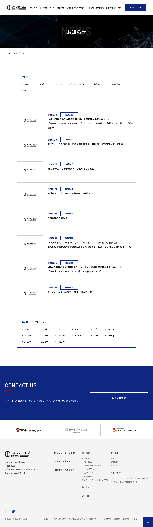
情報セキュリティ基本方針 (100, 519)
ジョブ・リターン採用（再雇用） (96, 479)
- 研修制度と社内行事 (92, 465)
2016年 (77, 335)
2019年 (28, 335)
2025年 (28, 329)
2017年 (61, 335)
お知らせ (90, 7)
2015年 (94, 335)
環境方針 (126, 519)
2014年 (111, 335)
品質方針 (117, 519)
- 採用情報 (87, 462)
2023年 (61, 329)
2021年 (94, 329)
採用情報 (100, 7)
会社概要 (114, 462)
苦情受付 (135, 519)
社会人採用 (88, 476)
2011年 (61, 341)
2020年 (111, 329)
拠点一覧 (114, 465)
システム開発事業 (56, 7)
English (120, 7)
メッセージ (115, 458)
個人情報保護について (77, 519)
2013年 (28, 341)
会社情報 (109, 7)
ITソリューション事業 (37, 7)
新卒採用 (85, 458)
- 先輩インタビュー (91, 472)
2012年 (44, 341)
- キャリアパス (89, 469)
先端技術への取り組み (75, 7)
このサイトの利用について (55, 519)
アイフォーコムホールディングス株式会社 (129, 478)
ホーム (7, 53)
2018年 (44, 335)
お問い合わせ (135, 7)
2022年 (77, 329)
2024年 (44, 329)
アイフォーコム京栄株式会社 (123, 482)
